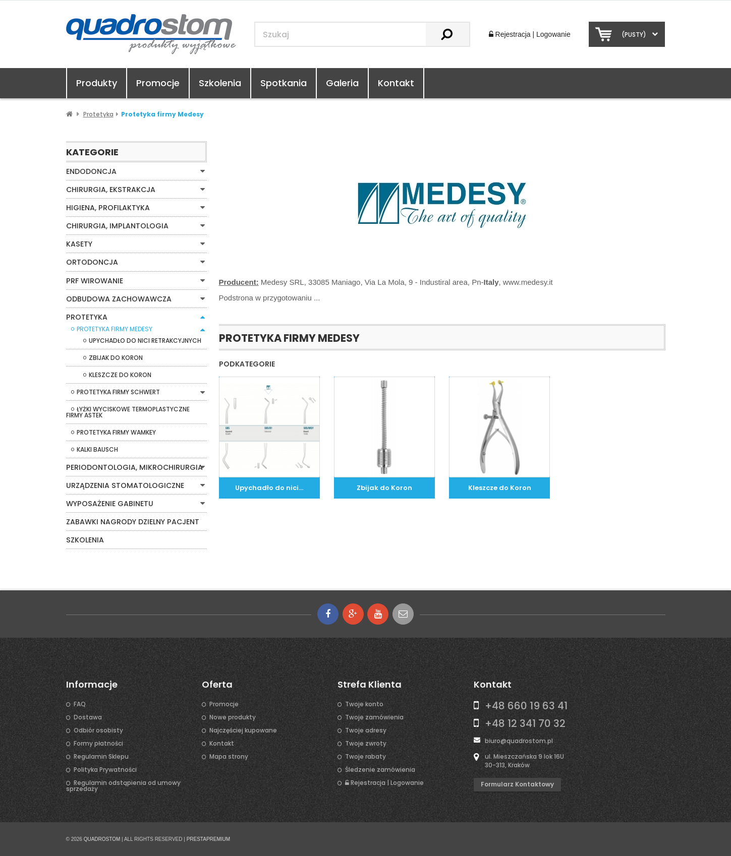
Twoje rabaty (365, 756)
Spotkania (283, 83)
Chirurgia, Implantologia (116, 225)
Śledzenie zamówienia (380, 769)
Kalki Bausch (97, 449)
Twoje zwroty (365, 743)
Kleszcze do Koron (120, 375)
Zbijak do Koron (116, 357)
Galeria (342, 83)
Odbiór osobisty (98, 730)
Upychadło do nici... (269, 488)
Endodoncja (91, 171)
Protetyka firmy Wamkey (116, 432)
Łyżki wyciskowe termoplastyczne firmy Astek (128, 412)
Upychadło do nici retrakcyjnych (145, 340)
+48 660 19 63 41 (526, 705)
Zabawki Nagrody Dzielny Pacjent (132, 521)
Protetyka (86, 316)
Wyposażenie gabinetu (109, 503)
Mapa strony (228, 756)
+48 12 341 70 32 (525, 722)
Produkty (96, 83)
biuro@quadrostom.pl (519, 740)
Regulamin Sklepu (101, 756)
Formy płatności (98, 743)
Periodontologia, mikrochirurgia (134, 466)
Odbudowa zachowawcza (119, 298)
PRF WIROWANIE (94, 280)
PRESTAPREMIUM (209, 838)
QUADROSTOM (102, 838)
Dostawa (88, 717)
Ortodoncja (92, 262)
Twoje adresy (365, 730)
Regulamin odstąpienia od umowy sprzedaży (123, 785)
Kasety (79, 244)
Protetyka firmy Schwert (118, 392)
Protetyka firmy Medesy (114, 329)
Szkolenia (220, 83)
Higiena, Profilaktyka (107, 207)
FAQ (80, 704)
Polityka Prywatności (105, 769)
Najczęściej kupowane (243, 730)
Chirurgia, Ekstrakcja (110, 189)
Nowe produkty (232, 717)
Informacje (92, 684)
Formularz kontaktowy (517, 783)
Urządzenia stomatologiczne (124, 484)
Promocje (158, 83)
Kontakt (396, 83)
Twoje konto (364, 704)
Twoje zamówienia (374, 717)
